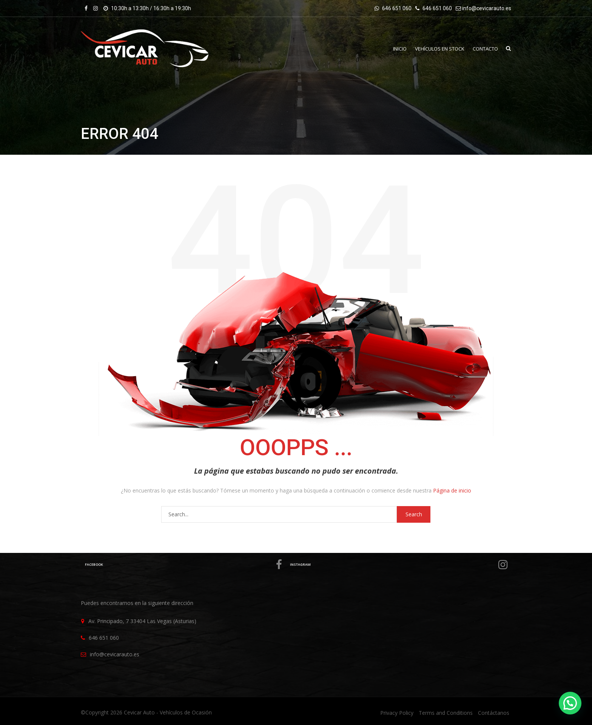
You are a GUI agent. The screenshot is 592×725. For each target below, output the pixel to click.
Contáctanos (493, 712)
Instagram (400, 564)
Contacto (484, 49)
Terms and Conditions (446, 712)
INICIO (396, 49)
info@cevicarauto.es (486, 8)
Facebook (184, 564)
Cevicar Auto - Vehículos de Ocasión (168, 712)
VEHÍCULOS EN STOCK (437, 49)
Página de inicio (452, 490)
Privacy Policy (396, 712)
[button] (570, 703)
